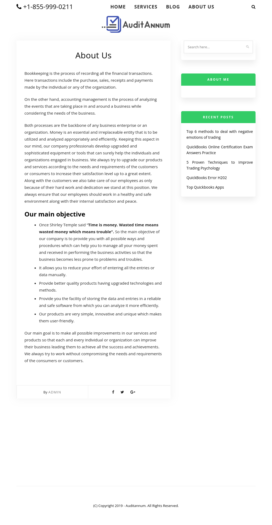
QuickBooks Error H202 (206, 177)
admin (54, 392)
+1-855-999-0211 (44, 6)
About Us (201, 6)
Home (118, 6)
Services (146, 6)
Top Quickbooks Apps (205, 187)
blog (173, 6)
